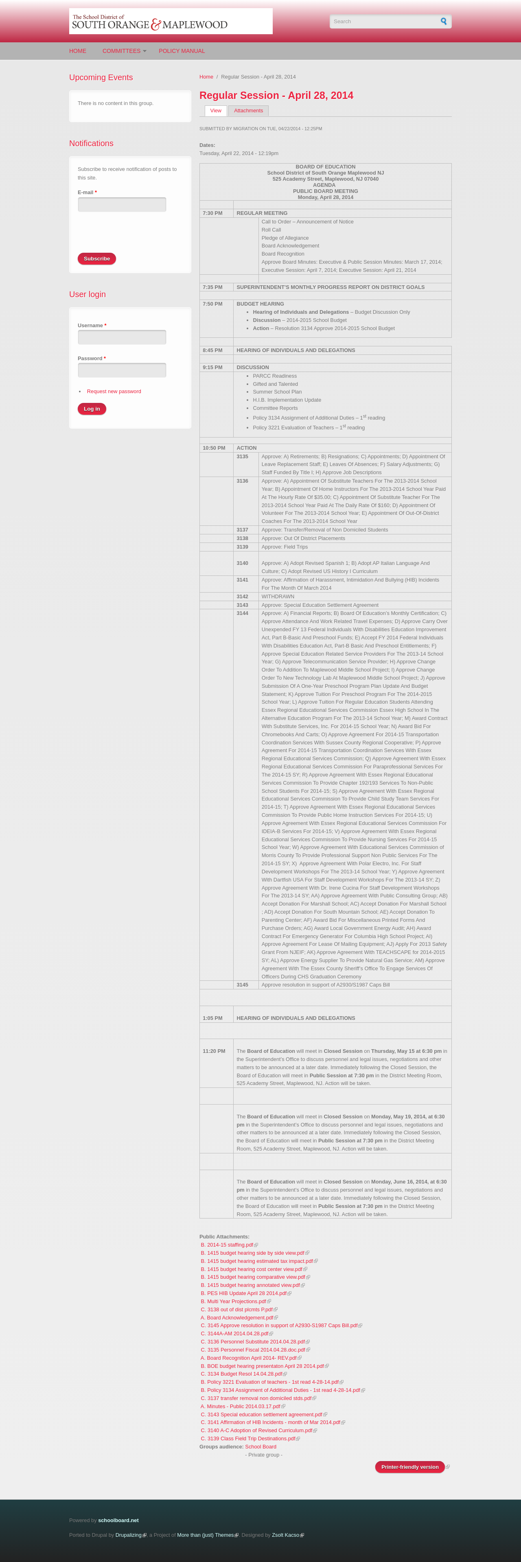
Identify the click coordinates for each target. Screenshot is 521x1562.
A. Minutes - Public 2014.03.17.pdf (240, 1406)
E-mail (87, 192)
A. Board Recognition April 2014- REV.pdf (249, 1358)
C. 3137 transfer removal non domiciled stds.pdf (256, 1398)
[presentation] (139, 237)
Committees (121, 51)
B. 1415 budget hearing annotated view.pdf (250, 1285)
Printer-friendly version (410, 1467)
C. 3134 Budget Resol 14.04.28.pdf (241, 1374)
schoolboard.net (118, 1520)
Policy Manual (182, 51)
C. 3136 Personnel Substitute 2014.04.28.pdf (253, 1342)
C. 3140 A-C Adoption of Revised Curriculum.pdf (257, 1430)
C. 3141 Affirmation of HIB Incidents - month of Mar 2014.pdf (271, 1422)
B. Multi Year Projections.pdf (233, 1301)
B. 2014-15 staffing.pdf (227, 1245)
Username (92, 325)
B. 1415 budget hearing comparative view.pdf (253, 1277)
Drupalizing (129, 1535)
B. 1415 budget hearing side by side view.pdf (252, 1253)
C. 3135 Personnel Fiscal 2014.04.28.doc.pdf (253, 1350)
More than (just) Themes (205, 1535)
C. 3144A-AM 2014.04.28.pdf (235, 1333)
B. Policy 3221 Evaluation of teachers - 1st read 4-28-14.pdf (270, 1382)
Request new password (114, 391)
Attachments (248, 110)
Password (92, 358)
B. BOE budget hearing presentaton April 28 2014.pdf (262, 1366)
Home (77, 51)
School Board (260, 1447)
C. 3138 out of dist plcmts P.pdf (237, 1309)
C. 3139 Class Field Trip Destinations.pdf (248, 1438)
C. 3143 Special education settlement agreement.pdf (261, 1414)
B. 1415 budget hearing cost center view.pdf (251, 1269)
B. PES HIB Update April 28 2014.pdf (244, 1293)
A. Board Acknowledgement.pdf (237, 1318)
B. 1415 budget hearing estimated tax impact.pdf (257, 1261)
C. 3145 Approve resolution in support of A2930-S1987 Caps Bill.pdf (279, 1325)
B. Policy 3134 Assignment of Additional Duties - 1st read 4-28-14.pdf (280, 1390)
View (218, 110)
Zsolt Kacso (285, 1535)
